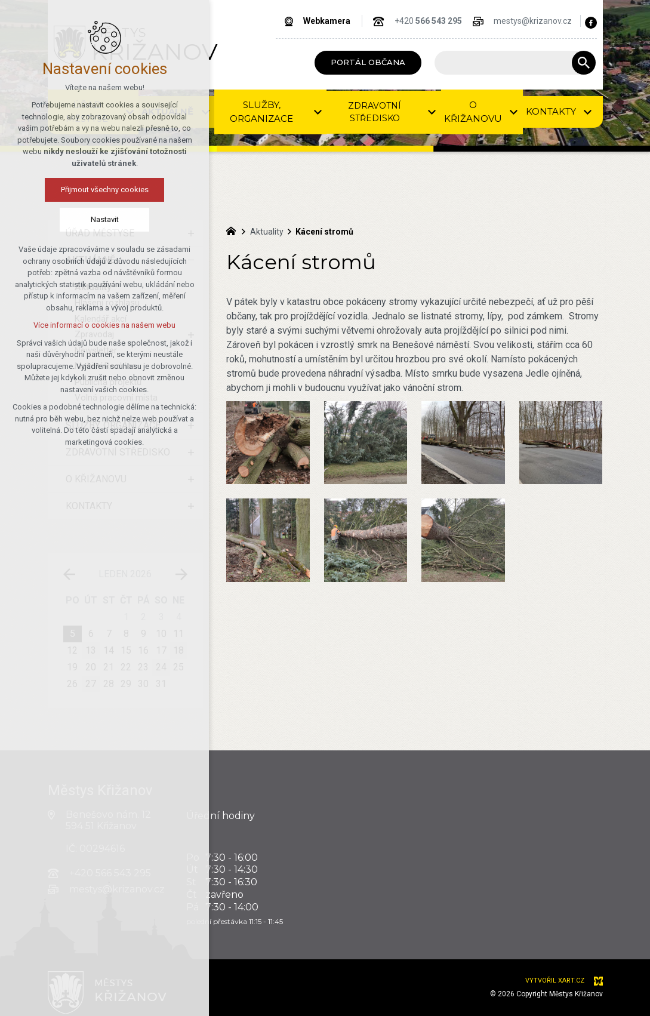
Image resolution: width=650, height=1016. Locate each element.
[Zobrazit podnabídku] (191, 233)
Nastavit (67, 219)
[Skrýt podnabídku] (191, 260)
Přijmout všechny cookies (66, 189)
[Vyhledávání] (584, 63)
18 (178, 650)
